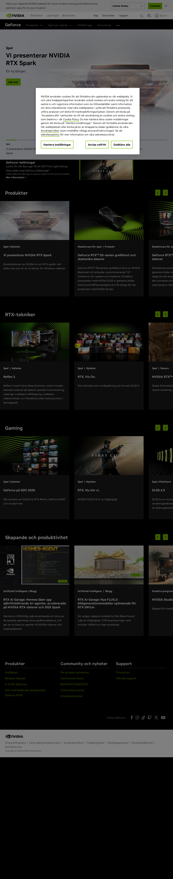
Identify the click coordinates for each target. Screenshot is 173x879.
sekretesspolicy (50, 134)
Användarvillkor (50, 130)
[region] (88, 121)
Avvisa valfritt (97, 144)
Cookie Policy (71, 119)
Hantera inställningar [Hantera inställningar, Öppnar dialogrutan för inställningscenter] (57, 144)
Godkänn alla (122, 144)
